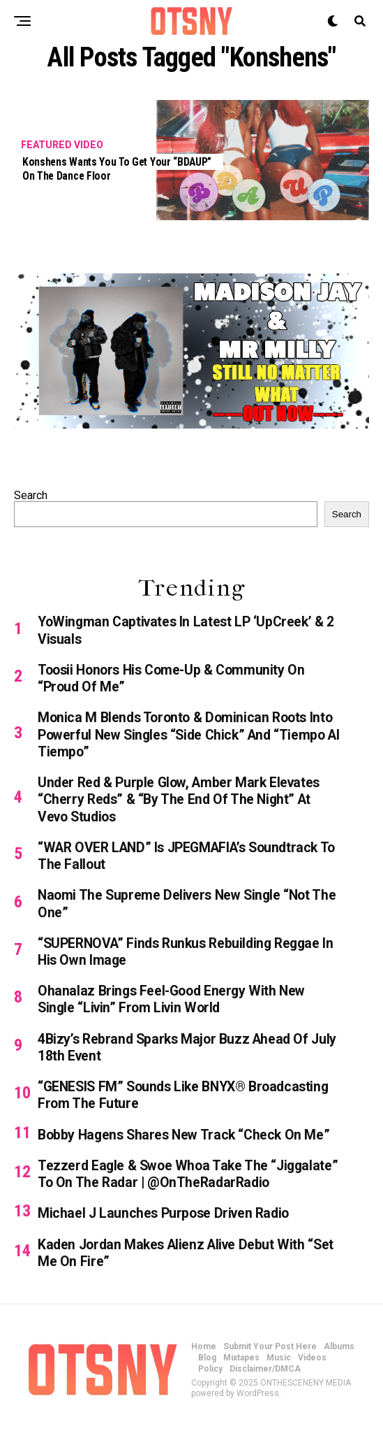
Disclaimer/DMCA (265, 1401)
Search (30, 495)
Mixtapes (241, 1390)
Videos (312, 1390)
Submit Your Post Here (270, 1378)
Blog (207, 1390)
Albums (339, 1378)
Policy (210, 1401)
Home (203, 1378)
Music (278, 1390)
